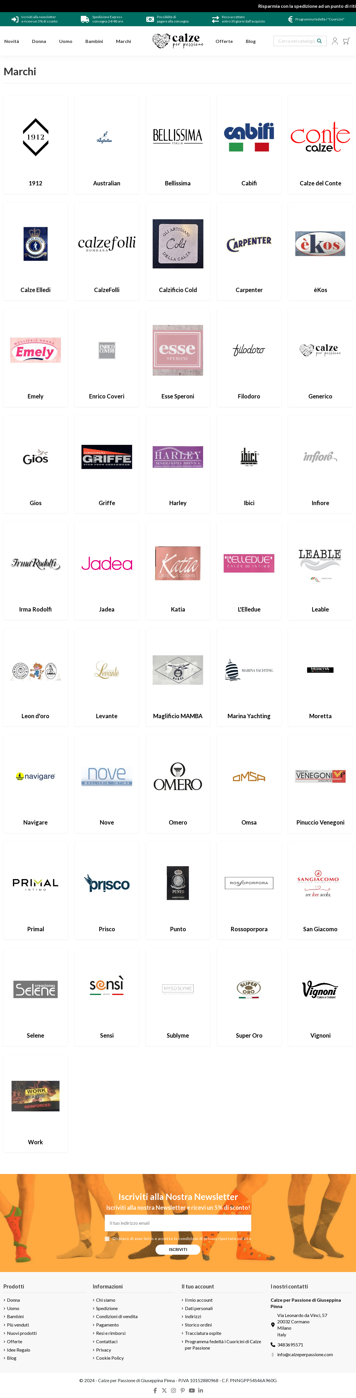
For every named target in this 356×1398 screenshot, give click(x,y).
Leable (320, 609)
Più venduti (18, 1324)
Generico (320, 396)
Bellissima (178, 183)
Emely (36, 396)
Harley (178, 502)
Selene (35, 1035)
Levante (106, 715)
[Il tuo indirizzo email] (178, 1223)
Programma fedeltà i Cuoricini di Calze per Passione (223, 1344)
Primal (35, 928)
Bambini (15, 1316)
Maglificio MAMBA (178, 715)
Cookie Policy (110, 1358)
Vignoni (320, 1035)
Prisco (107, 928)
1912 (35, 183)
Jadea (107, 609)
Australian (106, 183)
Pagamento (107, 1324)
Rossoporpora (249, 928)
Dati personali (199, 1308)
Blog (11, 1358)
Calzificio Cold (178, 289)
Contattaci (106, 1341)
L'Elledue (249, 609)
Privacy (103, 1349)
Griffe (107, 502)
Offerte (14, 1341)
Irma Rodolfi (35, 609)
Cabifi (249, 183)
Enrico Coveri (106, 396)
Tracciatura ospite (203, 1333)
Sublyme (178, 1035)
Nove (107, 822)
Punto (178, 928)
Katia (178, 609)
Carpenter (249, 289)
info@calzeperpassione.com (305, 1354)
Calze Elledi (35, 289)
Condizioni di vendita (117, 1316)
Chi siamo (105, 1300)
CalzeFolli (106, 289)
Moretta (320, 715)
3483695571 (290, 1344)
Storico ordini (198, 1324)
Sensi (107, 1035)
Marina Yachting (249, 715)
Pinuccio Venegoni (320, 822)
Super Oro (249, 1035)
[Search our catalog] (319, 41)
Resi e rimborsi (110, 1333)
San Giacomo (320, 928)
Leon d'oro (35, 715)
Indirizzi (193, 1316)
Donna (13, 1300)
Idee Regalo (18, 1349)
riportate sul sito (234, 1238)
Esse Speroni (178, 396)
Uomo (13, 1308)
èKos (320, 289)
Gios (36, 502)
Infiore (320, 502)
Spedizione (107, 1308)
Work (35, 1142)
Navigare (35, 822)
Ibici (249, 502)
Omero (178, 822)
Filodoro (249, 396)
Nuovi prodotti (22, 1333)
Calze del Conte (320, 183)
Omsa (249, 822)
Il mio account (199, 1300)
